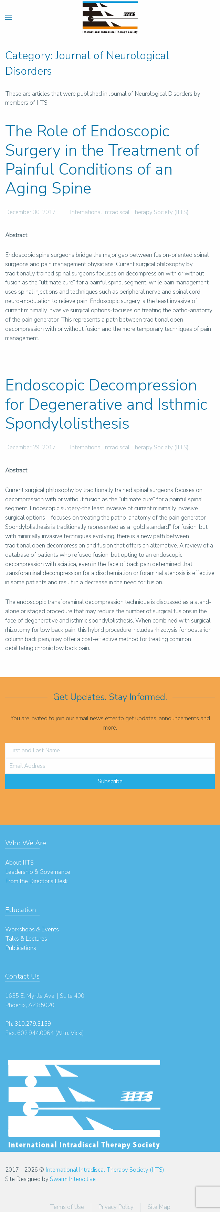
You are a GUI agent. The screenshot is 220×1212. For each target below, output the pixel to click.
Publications (20, 948)
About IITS (19, 863)
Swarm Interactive (73, 1179)
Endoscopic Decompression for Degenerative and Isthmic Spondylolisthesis (106, 404)
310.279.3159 (32, 1024)
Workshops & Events (32, 929)
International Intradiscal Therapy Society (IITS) (129, 212)
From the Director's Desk (36, 881)
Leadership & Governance (37, 872)
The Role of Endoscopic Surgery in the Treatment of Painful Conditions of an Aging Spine (102, 159)
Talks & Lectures (26, 939)
